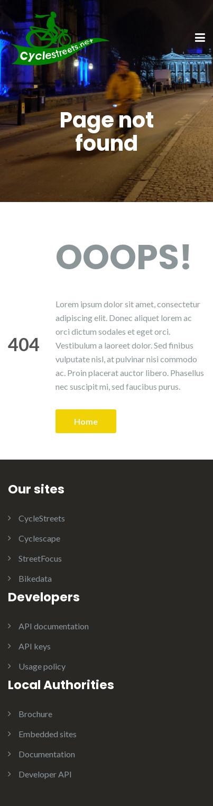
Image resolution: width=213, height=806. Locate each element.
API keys (34, 646)
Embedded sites (47, 734)
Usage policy (42, 666)
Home (86, 421)
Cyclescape (39, 538)
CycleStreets (41, 518)
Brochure (35, 714)
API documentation (53, 626)
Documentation (46, 754)
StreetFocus (40, 558)
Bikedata (35, 578)
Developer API (45, 774)
